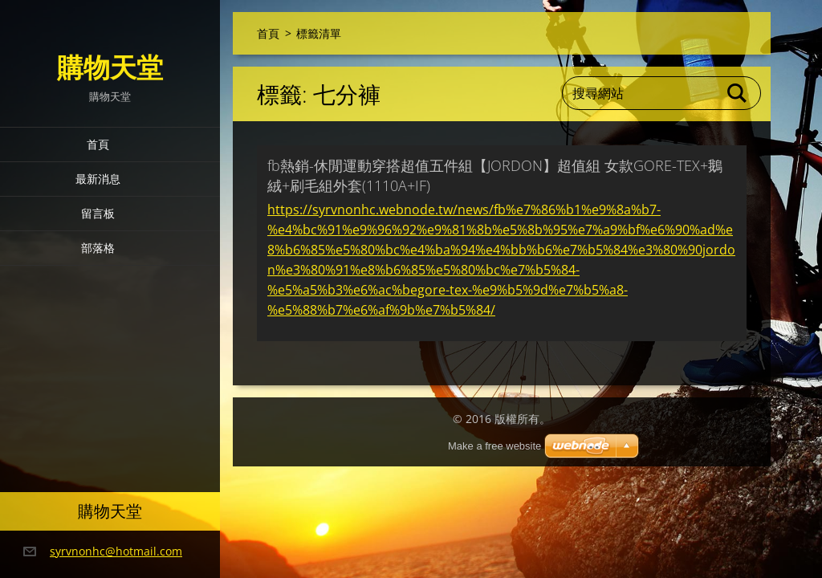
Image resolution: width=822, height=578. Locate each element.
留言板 (98, 213)
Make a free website (494, 446)
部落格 (98, 247)
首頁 (98, 144)
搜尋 (737, 93)
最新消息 (97, 178)
